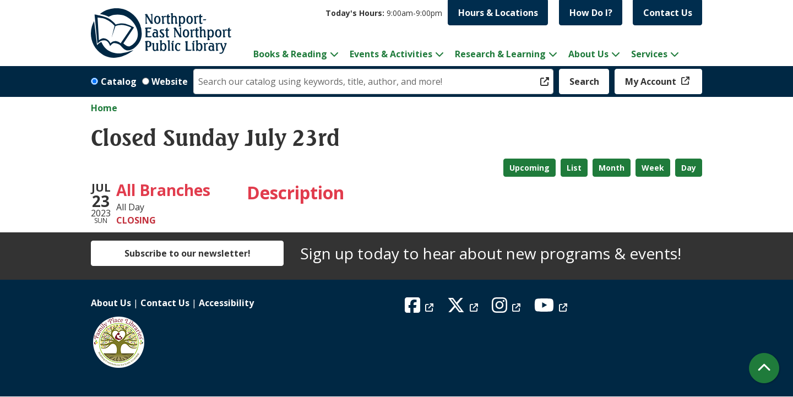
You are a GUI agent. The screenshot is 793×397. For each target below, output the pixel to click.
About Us (111, 303)
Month (611, 167)
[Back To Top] (764, 368)
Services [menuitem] (649, 54)
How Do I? (590, 13)
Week (653, 167)
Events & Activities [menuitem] (391, 54)
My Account (651, 81)
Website (169, 81)
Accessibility (226, 303)
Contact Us (667, 13)
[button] (383, 13)
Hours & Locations (498, 13)
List (574, 167)
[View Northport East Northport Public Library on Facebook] (420, 308)
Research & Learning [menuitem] (500, 54)
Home (104, 108)
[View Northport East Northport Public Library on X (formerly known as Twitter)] (464, 308)
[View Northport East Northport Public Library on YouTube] (552, 308)
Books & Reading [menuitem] (290, 54)
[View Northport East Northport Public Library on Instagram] (507, 308)
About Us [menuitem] (588, 54)
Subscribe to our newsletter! (187, 253)
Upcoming (529, 167)
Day (688, 167)
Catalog (119, 81)
